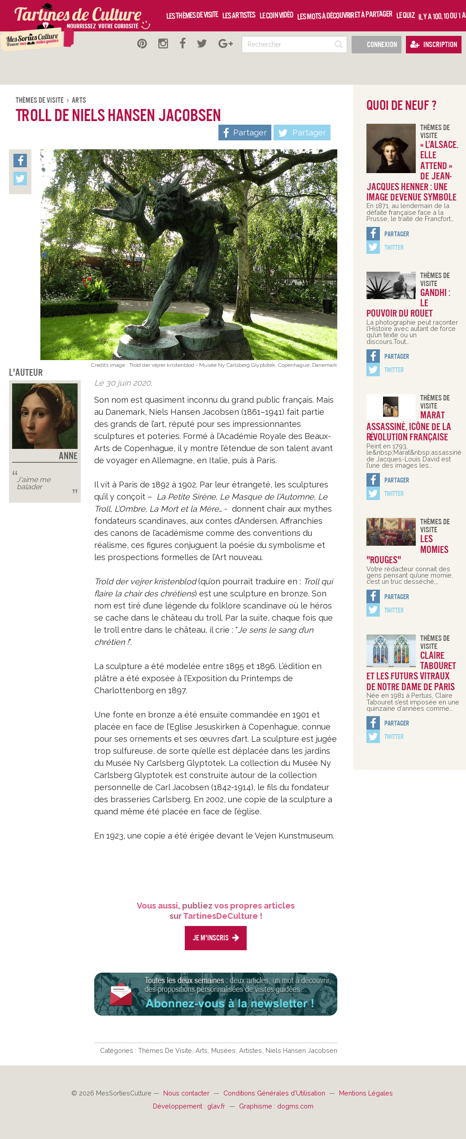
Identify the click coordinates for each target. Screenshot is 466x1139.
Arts (79, 100)
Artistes (251, 1050)
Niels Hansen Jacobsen (301, 1050)
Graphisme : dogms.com (276, 1106)
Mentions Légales (366, 1093)
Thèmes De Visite (40, 100)
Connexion (376, 44)
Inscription (433, 44)
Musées (224, 1050)
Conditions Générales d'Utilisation (275, 1093)
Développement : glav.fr (190, 1106)
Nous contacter (187, 1093)
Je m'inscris (215, 938)
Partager (302, 133)
